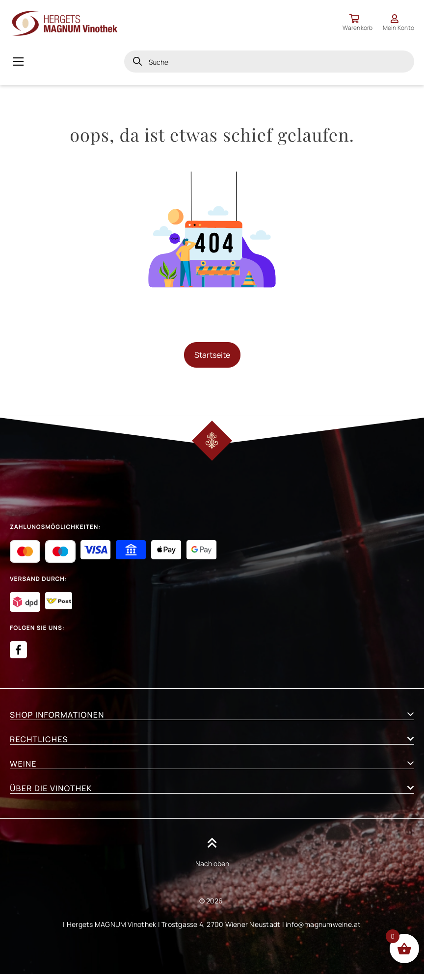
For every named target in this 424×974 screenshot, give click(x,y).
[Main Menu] (18, 61)
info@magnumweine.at (323, 924)
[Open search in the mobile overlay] (269, 61)
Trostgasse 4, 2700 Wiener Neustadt (220, 924)
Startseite (212, 355)
